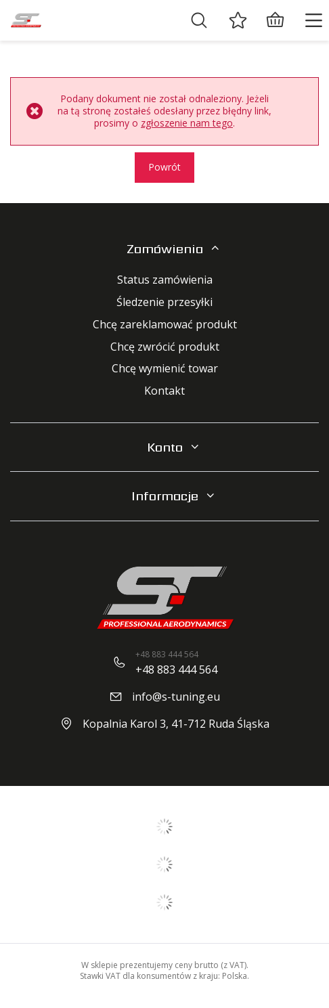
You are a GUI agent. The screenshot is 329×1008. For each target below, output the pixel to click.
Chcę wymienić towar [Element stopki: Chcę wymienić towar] (165, 368)
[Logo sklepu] (25, 20)
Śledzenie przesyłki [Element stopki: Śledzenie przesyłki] (164, 302)
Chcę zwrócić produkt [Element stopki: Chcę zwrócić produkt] (164, 347)
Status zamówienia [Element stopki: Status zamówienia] (165, 280)
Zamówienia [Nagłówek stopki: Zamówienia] (165, 249)
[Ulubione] (237, 20)
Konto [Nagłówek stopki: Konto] (165, 447)
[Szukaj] (199, 20)
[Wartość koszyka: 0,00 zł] (274, 20)
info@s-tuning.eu (176, 696)
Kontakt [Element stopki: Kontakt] (164, 391)
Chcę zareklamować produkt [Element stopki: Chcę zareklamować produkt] (165, 324)
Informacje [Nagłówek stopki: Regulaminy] (164, 496)
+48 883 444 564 (176, 669)
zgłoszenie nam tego (187, 122)
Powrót (164, 166)
